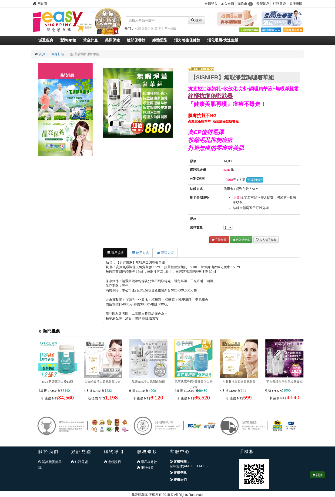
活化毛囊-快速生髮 (222, 40)
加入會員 (227, 4)
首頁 (42, 54)
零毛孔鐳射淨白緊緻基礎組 (284, 381)
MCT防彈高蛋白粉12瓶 (57, 381)
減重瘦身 (45, 40)
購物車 (245, 4)
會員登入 (211, 4)
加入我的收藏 (266, 239)
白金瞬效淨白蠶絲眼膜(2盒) (102, 381)
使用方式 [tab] (140, 253)
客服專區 (295, 4)
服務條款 (145, 468)
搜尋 (196, 20)
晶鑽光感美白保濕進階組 (148, 381)
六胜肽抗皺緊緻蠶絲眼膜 (239, 381)
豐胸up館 (68, 40)
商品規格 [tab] (115, 253)
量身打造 (57, 54)
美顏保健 (112, 40)
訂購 (317, 475)
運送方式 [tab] (165, 253)
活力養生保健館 (187, 40)
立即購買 (219, 239)
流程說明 (112, 462)
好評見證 (279, 4)
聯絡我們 (178, 479)
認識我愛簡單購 (50, 465)
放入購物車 (241, 239)
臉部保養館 (136, 40)
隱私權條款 (147, 462)
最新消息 (262, 4)
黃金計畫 (90, 40)
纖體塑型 (159, 40)
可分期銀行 (255, 180)
